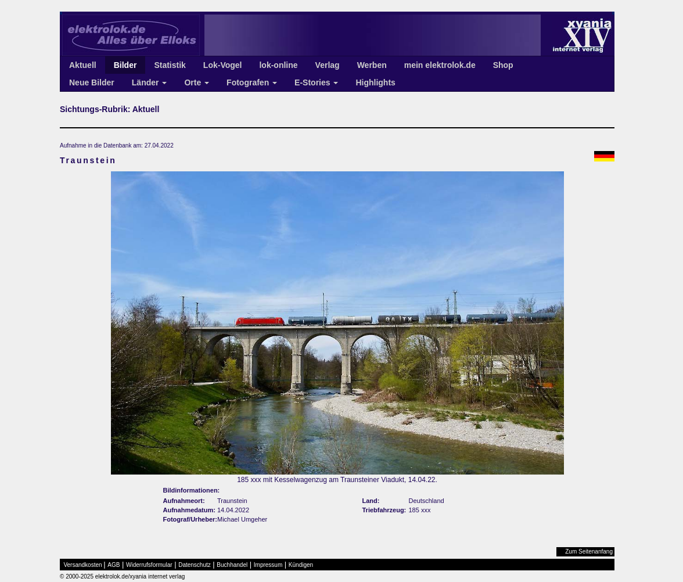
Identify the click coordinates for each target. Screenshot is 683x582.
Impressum (268, 565)
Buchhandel (232, 565)
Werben (372, 65)
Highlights (375, 82)
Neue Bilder (91, 82)
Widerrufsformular (149, 565)
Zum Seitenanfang (589, 551)
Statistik (169, 65)
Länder (149, 82)
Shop (503, 65)
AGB (113, 565)
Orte (196, 82)
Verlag (327, 65)
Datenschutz (194, 565)
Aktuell (82, 65)
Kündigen (301, 565)
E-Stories (316, 82)
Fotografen (252, 82)
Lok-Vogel (222, 65)
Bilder (125, 65)
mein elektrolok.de (440, 65)
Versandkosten (83, 565)
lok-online (278, 65)
